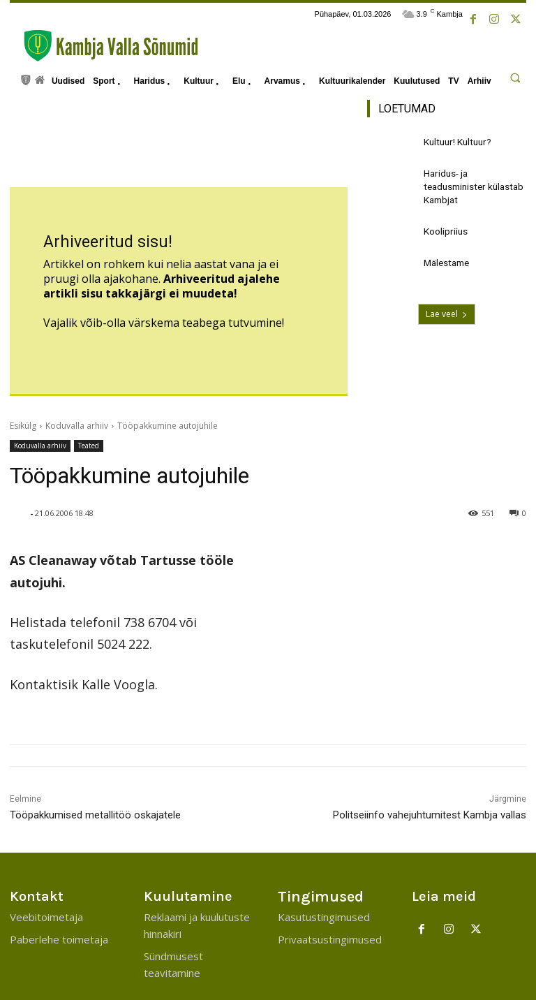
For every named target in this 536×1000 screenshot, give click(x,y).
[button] (515, 77)
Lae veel (447, 306)
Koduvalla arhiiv (76, 366)
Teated (88, 386)
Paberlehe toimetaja (59, 880)
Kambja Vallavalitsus (482, 983)
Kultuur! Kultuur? (455, 141)
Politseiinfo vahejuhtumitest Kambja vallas (429, 755)
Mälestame (446, 254)
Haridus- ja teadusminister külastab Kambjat (471, 182)
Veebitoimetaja (46, 858)
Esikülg (23, 366)
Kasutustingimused (324, 858)
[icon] (25, 78)
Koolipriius (443, 224)
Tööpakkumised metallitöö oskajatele (95, 755)
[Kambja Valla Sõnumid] (104, 45)
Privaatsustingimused (330, 880)
